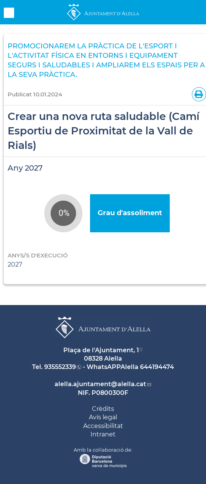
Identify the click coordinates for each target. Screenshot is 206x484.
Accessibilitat (103, 426)
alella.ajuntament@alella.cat (100, 384)
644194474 (157, 367)
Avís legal (103, 417)
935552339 (60, 367)
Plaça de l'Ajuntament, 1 (101, 350)
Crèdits (103, 408)
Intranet (103, 434)
